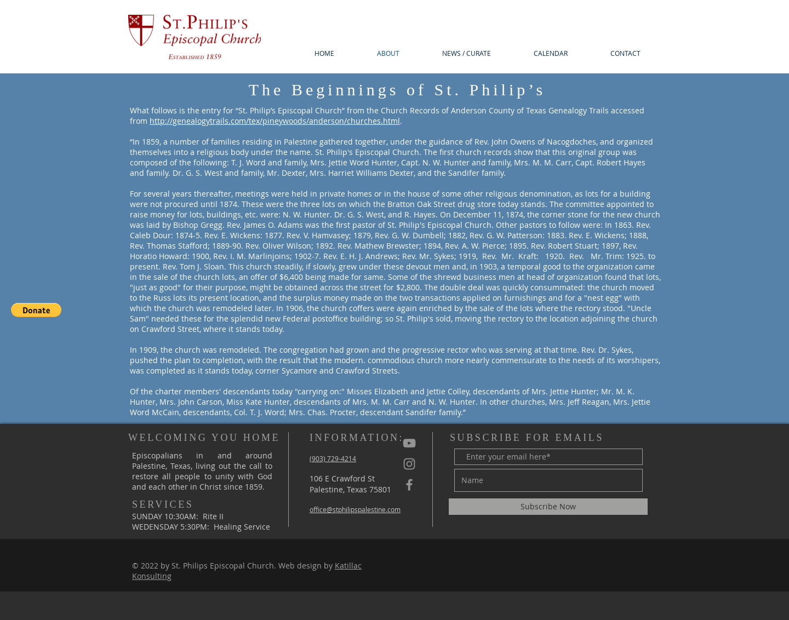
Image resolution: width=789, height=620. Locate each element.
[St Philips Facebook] (409, 484)
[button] (36, 310)
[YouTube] (409, 443)
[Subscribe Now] (548, 506)
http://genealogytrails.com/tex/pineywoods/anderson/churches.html (275, 121)
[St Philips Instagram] (409, 464)
